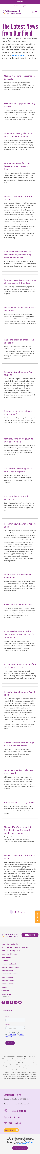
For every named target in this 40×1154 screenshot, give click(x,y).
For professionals (7, 977)
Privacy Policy (16, 1076)
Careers (4, 987)
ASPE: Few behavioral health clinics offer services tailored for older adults (19, 635)
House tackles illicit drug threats (19, 803)
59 (24, 912)
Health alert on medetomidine (18, 605)
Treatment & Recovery (9, 954)
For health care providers (10, 967)
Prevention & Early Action (10, 950)
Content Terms (7, 1076)
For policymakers (7, 970)
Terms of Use (25, 1076)
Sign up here (18, 55)
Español (20, 6)
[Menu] (36, 12)
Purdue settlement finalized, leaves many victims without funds (17, 166)
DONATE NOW (30, 935)
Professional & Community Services (14, 947)
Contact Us (5, 990)
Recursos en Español (9, 964)
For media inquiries (7, 980)
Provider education (7, 984)
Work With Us (6, 957)
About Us (4, 960)
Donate (20, 2)
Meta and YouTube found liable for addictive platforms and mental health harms (18, 830)
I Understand (20, 1148)
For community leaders (9, 974)
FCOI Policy (33, 1076)
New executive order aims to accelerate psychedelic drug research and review (17, 255)
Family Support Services (10, 944)
